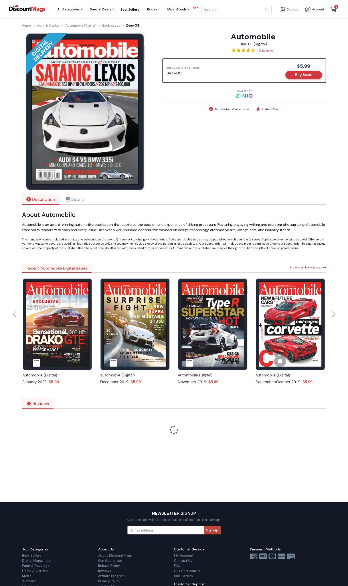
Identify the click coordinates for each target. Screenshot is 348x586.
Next (333, 313)
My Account (184, 555)
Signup (212, 530)
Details (75, 199)
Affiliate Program (111, 576)
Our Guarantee (110, 560)
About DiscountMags (115, 555)
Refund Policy (109, 566)
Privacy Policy (109, 581)
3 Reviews (266, 50)
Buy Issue (303, 74)
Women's (29, 581)
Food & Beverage (35, 566)
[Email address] (165, 530)
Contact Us (183, 560)
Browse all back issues (308, 267)
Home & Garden (35, 571)
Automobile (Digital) (39, 375)
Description (40, 199)
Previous (15, 313)
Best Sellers (31, 555)
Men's (26, 576)
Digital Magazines (36, 560)
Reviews (37, 403)
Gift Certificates (187, 571)
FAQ (177, 566)
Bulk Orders (183, 576)
